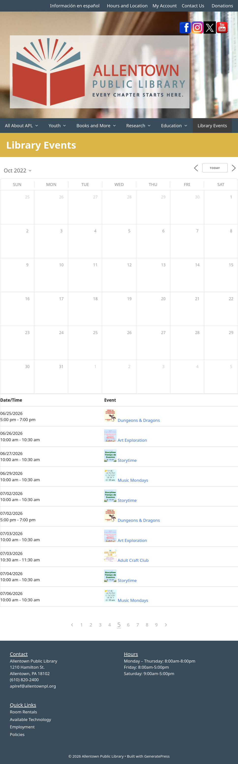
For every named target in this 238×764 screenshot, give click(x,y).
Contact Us (193, 6)
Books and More (99, 125)
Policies (17, 734)
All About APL (24, 125)
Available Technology (30, 719)
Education (177, 125)
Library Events (212, 125)
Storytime (127, 460)
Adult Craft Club (133, 560)
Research (141, 125)
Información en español (74, 6)
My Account (165, 6)
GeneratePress (157, 756)
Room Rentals (23, 712)
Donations (222, 6)
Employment (22, 727)
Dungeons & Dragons (139, 420)
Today (215, 168)
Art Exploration (132, 440)
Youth (59, 125)
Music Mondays (133, 480)
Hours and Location (127, 6)
